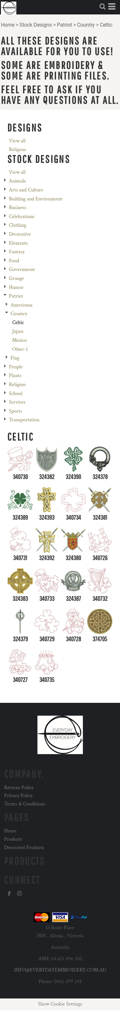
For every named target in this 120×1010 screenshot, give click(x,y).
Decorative (20, 234)
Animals (17, 181)
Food (14, 260)
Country (86, 25)
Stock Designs (36, 25)
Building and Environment (35, 199)
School (15, 393)
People (16, 367)
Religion (17, 384)
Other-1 (20, 349)
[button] (102, 6)
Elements (18, 243)
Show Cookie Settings (60, 1004)
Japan (17, 331)
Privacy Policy (18, 795)
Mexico (19, 340)
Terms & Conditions (24, 804)
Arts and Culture (26, 190)
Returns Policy (19, 787)
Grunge (16, 278)
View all (17, 141)
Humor (16, 287)
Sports (15, 411)
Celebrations (22, 216)
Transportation (24, 420)
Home (7, 25)
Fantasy (17, 251)
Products (13, 839)
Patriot (64, 25)
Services (17, 402)
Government (22, 269)
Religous (17, 149)
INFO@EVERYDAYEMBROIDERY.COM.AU (60, 970)
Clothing (17, 225)
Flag (15, 358)
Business (17, 207)
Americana (22, 305)
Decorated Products (24, 847)
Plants (15, 375)
